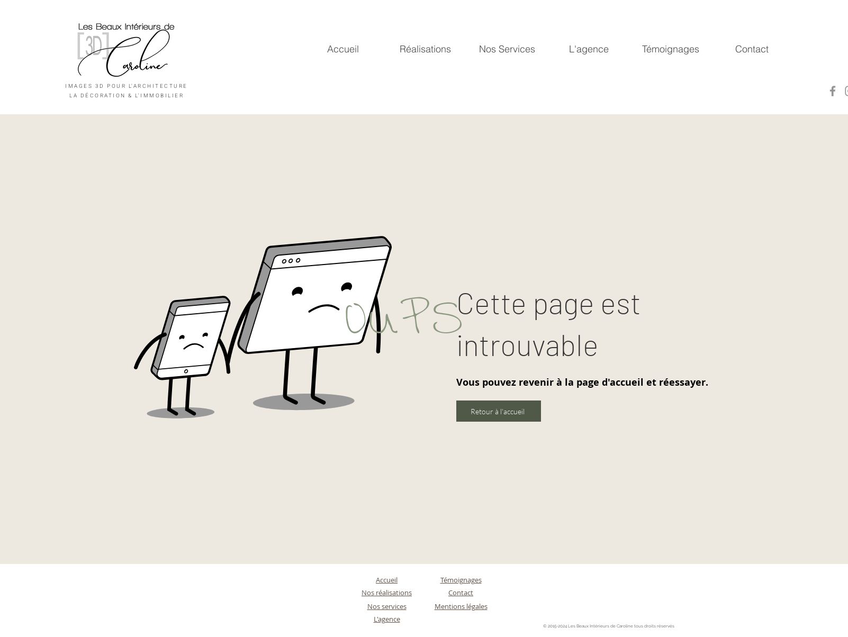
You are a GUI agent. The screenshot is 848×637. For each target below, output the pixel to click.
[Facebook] (833, 91)
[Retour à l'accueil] (498, 411)
